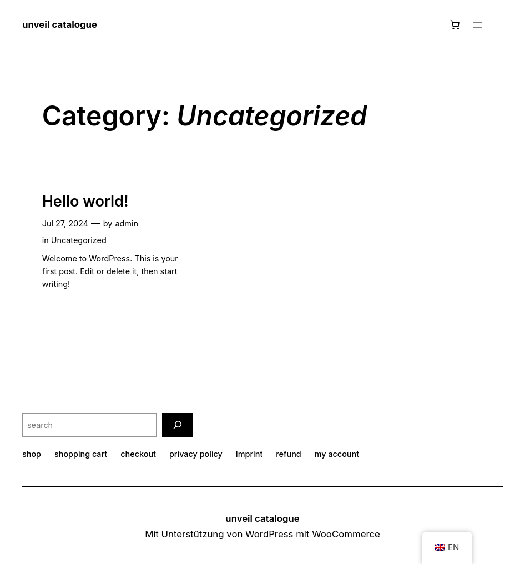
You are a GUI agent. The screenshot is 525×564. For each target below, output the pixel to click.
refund (288, 454)
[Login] (498, 25)
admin (126, 223)
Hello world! (85, 201)
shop (31, 454)
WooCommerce (346, 534)
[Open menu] (477, 25)
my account (337, 454)
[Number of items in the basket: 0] (455, 25)
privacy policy (196, 454)
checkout (138, 454)
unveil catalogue (59, 24)
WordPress (269, 534)
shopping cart (80, 454)
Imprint (249, 454)
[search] (177, 425)
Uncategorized (79, 240)
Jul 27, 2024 (65, 223)
